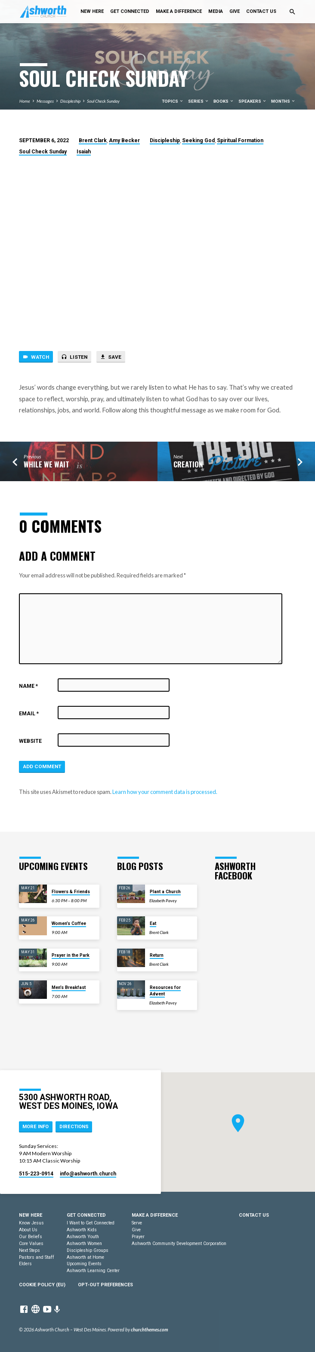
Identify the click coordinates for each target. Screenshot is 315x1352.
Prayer (138, 1236)
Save (110, 357)
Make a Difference (179, 11)
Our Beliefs (30, 1236)
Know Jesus (31, 1223)
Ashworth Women (84, 1243)
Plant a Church (165, 891)
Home (24, 101)
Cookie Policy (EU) (42, 1285)
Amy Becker (124, 140)
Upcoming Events (84, 1264)
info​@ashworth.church (88, 1174)
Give (234, 11)
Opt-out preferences (105, 1285)
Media (215, 11)
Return (157, 955)
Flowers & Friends (71, 891)
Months (283, 101)
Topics (173, 101)
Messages (45, 101)
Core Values (31, 1243)
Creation (188, 464)
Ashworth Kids (82, 1230)
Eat (153, 923)
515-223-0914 (36, 1174)
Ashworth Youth (83, 1236)
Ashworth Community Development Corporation (179, 1243)
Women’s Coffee (69, 923)
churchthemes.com (149, 1329)
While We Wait (46, 464)
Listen (74, 357)
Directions (74, 1126)
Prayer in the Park (71, 955)
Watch (35, 357)
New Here (92, 11)
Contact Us (261, 11)
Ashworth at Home (85, 1257)
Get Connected (129, 11)
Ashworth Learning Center (93, 1270)
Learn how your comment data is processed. (164, 791)
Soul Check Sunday (103, 101)
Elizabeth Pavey (163, 900)
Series (198, 101)
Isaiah (84, 152)
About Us (28, 1230)
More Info (35, 1126)
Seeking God (198, 140)
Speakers (252, 101)
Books (223, 101)
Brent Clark (93, 140)
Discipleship (70, 101)
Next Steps (29, 1250)
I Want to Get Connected (90, 1223)
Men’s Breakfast (69, 987)
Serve (137, 1223)
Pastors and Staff (36, 1257)
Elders (25, 1264)
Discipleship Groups (87, 1250)
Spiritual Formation (240, 140)
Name (28, 686)
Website (30, 741)
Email (29, 714)
